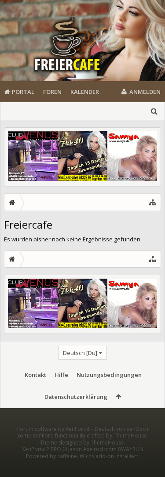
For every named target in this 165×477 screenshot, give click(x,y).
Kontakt (35, 375)
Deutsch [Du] (80, 353)
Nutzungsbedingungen (109, 375)
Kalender (84, 92)
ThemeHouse (130, 449)
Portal (23, 92)
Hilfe (61, 375)
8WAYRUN (130, 463)
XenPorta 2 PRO (41, 463)
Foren (52, 92)
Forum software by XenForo (54, 443)
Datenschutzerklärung (75, 397)
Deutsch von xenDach (121, 443)
